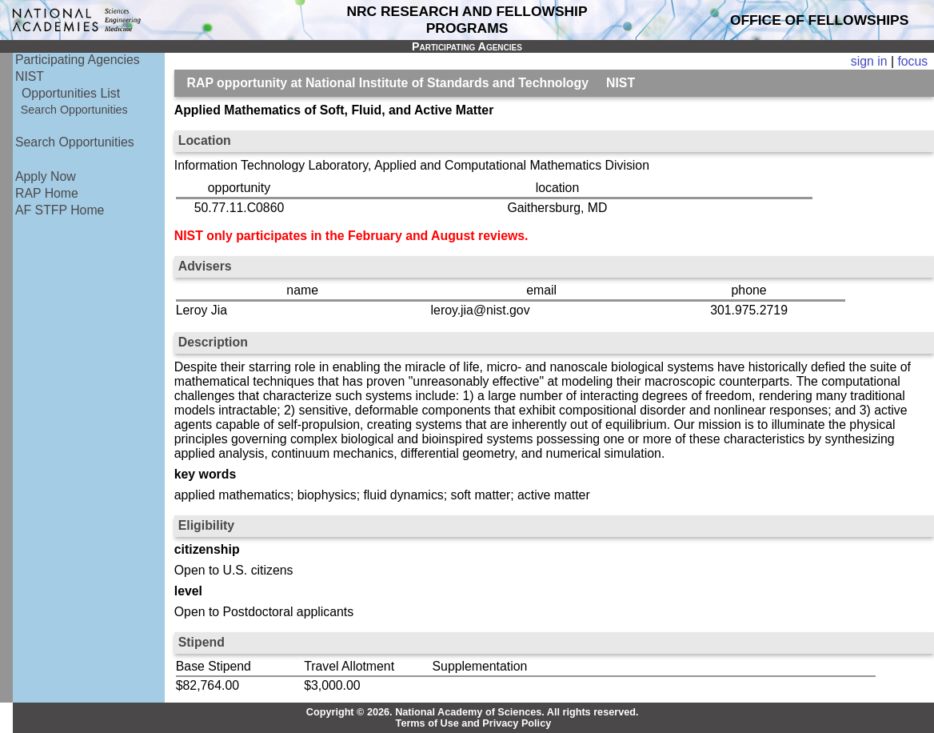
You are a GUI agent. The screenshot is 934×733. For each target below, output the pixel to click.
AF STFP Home (59, 210)
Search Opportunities (74, 109)
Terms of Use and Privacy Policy (474, 723)
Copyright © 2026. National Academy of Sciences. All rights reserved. (472, 712)
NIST (29, 76)
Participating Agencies (77, 59)
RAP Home (46, 193)
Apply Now (45, 176)
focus (912, 61)
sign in (869, 61)
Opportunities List (71, 93)
